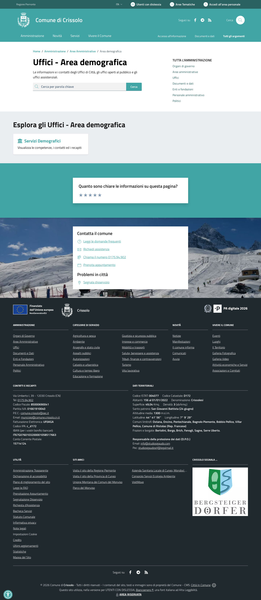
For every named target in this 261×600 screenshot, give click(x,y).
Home (36, 51)
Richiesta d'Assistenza (26, 505)
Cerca (133, 87)
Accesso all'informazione (172, 36)
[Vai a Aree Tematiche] (182, 4)
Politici (17, 370)
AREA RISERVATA (128, 594)
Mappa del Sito (22, 557)
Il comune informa (183, 347)
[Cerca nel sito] (240, 20)
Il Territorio (218, 347)
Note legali (19, 528)
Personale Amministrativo (28, 365)
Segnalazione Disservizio (27, 499)
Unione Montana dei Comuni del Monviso (97, 482)
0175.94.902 (25, 400)
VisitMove (138, 482)
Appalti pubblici (82, 353)
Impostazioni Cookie (25, 534)
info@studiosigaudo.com (155, 443)
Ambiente (79, 341)
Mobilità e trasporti (133, 347)
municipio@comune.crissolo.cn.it (40, 417)
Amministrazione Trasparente (30, 470)
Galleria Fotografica (224, 353)
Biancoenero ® (145, 590)
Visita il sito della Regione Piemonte (94, 470)
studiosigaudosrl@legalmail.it (155, 448)
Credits (17, 540)
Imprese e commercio (135, 341)
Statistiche (19, 551)
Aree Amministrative (81, 51)
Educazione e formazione (88, 376)
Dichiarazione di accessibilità (30, 476)
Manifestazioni (181, 341)
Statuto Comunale (24, 517)
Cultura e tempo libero (86, 370)
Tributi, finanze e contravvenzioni (141, 359)
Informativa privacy (24, 522)
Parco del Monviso (84, 488)
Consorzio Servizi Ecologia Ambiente (153, 476)
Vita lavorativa (130, 370)
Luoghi (216, 341)
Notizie (177, 336)
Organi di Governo (24, 336)
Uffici (16, 347)
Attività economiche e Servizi (229, 365)
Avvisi (176, 359)
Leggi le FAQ (20, 488)
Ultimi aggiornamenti (25, 546)
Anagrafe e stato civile (86, 347)
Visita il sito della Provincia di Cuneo (94, 476)
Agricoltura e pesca (84, 336)
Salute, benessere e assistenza (140, 353)
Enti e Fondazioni (23, 359)
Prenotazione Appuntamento (30, 493)
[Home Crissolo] (49, 20)
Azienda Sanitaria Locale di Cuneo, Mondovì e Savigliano (165, 470)
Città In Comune (201, 585)
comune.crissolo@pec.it (35, 413)
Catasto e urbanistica (85, 365)
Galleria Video (220, 359)
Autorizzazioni (81, 359)
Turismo (126, 365)
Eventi (216, 336)
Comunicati (179, 353)
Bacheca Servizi (22, 511)
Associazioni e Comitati (226, 370)
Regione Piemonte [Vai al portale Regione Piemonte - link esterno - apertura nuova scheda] (26, 4)
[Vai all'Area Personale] (222, 4)
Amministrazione (53, 51)
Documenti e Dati (23, 353)
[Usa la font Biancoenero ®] (145, 4)
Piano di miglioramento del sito (31, 482)
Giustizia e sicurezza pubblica (139, 336)
